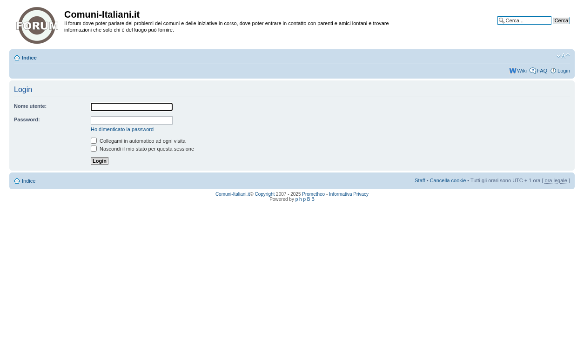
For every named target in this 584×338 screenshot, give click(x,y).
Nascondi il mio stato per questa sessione (142, 149)
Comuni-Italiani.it (232, 194)
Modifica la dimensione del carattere (563, 56)
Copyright (265, 194)
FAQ (542, 70)
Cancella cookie (448, 180)
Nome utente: (30, 106)
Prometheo (313, 194)
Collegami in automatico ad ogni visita (138, 141)
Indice (29, 57)
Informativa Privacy (349, 194)
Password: (27, 119)
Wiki (522, 70)
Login (563, 70)
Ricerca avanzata (550, 27)
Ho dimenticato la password (122, 129)
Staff (420, 180)
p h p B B (305, 199)
